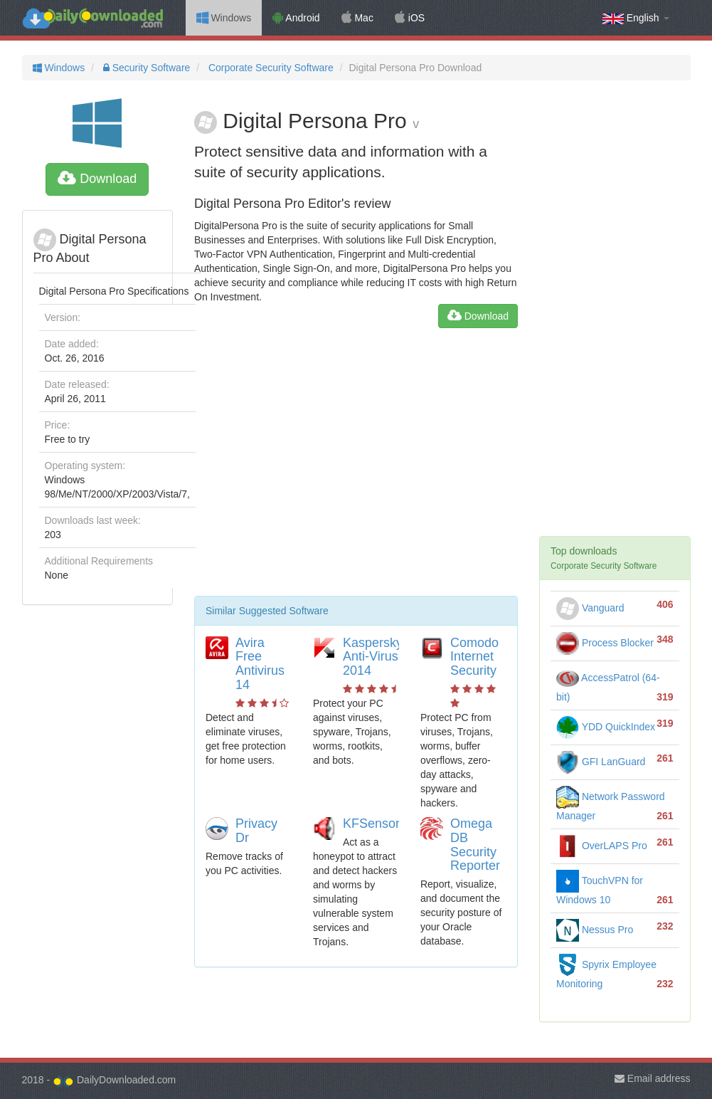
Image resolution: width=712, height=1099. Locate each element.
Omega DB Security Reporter (475, 844)
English (635, 18)
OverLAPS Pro (601, 845)
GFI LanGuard (600, 761)
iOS (410, 17)
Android (295, 17)
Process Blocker (605, 642)
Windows (224, 17)
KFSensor (371, 823)
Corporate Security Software (270, 67)
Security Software (145, 67)
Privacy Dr (256, 830)
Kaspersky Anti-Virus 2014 (373, 657)
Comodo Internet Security (474, 657)
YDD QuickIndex (605, 726)
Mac (357, 17)
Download (97, 179)
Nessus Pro (594, 929)
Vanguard (590, 608)
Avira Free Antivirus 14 (260, 664)
